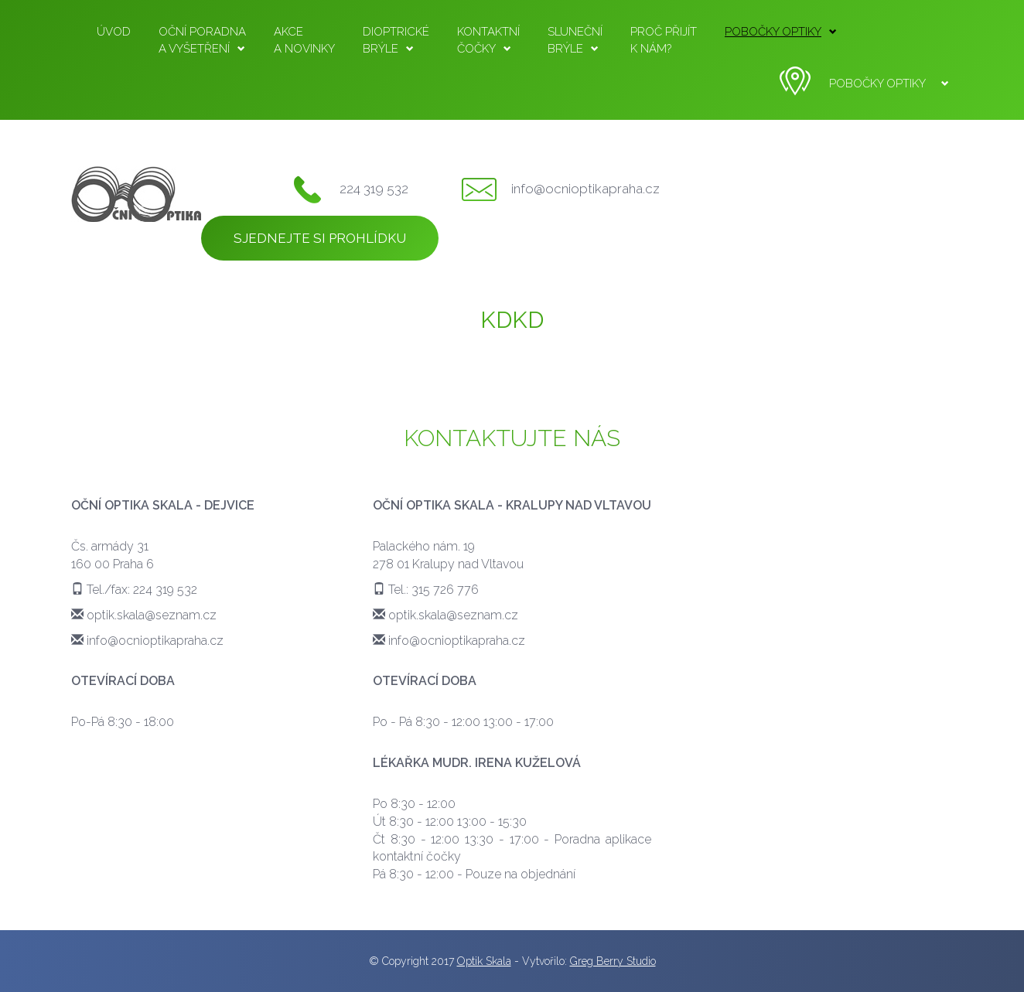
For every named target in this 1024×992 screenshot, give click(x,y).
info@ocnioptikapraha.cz (585, 188)
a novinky (304, 39)
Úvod (114, 32)
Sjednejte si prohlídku (320, 238)
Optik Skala (484, 961)
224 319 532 (374, 188)
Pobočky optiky (781, 32)
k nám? (663, 39)
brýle (396, 39)
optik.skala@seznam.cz (152, 615)
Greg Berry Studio (613, 961)
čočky (488, 39)
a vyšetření (202, 39)
